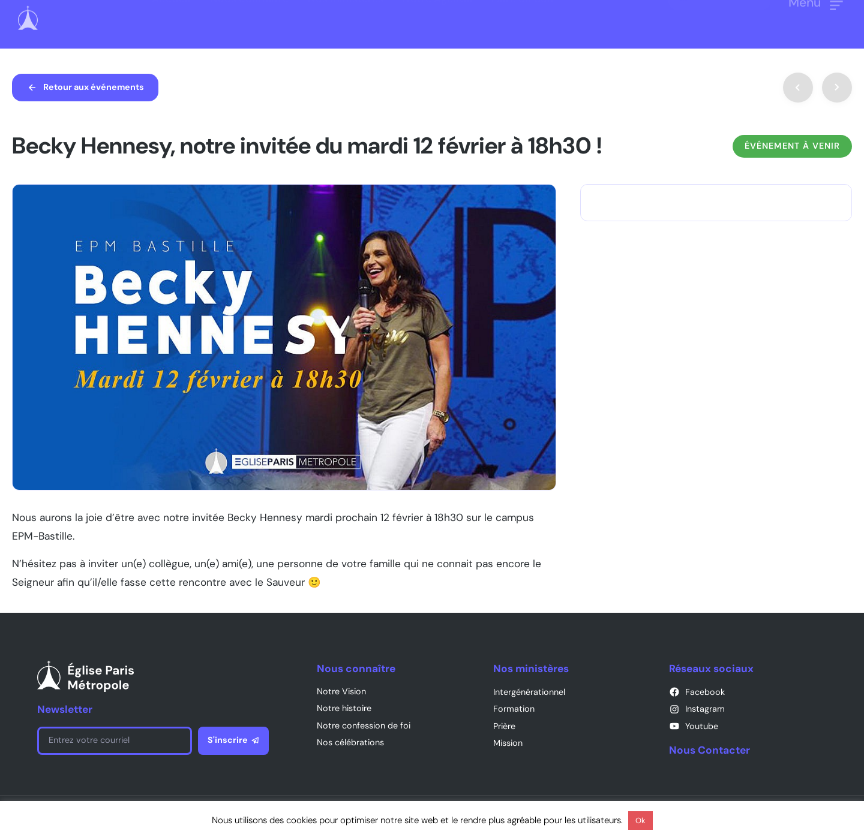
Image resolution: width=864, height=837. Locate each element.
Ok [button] (640, 820)
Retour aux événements (93, 87)
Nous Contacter (709, 750)
